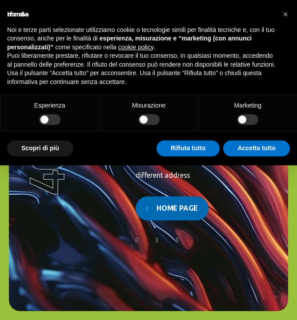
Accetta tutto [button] (256, 148)
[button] (285, 14)
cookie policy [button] (135, 47)
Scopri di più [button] (40, 148)
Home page (177, 208)
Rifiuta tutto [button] (188, 148)
